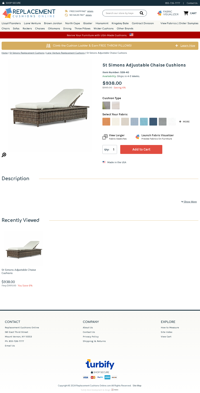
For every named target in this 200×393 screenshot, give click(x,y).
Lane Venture (32, 23)
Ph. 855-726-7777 (14, 341)
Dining (67, 28)
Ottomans (54, 28)
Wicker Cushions (104, 28)
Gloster (87, 23)
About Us (88, 327)
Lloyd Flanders (11, 23)
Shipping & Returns (94, 341)
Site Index (166, 332)
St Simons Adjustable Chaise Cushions (19, 271)
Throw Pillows (82, 28)
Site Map (137, 385)
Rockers (27, 28)
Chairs (6, 28)
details (90, 11)
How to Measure (170, 327)
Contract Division (143, 23)
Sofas (16, 28)
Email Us (10, 345)
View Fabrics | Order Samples (179, 23)
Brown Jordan (53, 23)
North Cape (72, 23)
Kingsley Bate (120, 23)
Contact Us (192, 3)
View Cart (166, 336)
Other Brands (125, 28)
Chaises (40, 28)
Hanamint (102, 23)
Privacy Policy (91, 336)
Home (5, 52)
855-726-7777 (172, 3)
